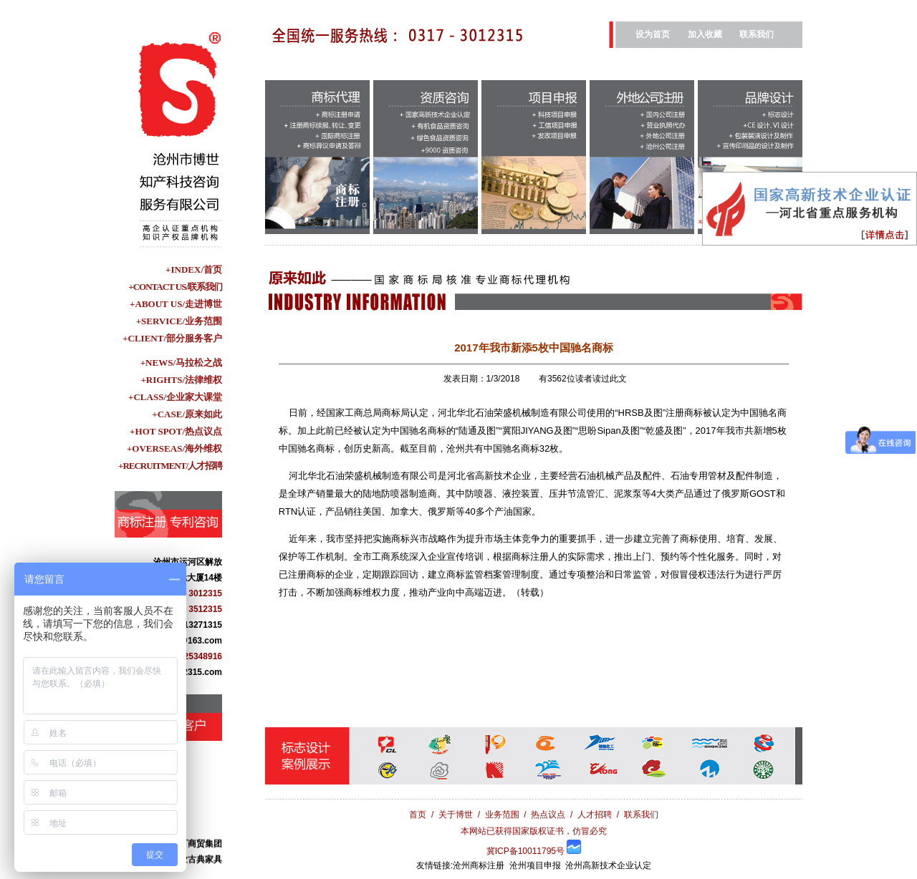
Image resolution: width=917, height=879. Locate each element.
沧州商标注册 (478, 865)
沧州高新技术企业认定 (608, 865)
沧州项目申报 (535, 865)
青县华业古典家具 (187, 863)
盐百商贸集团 (196, 847)
